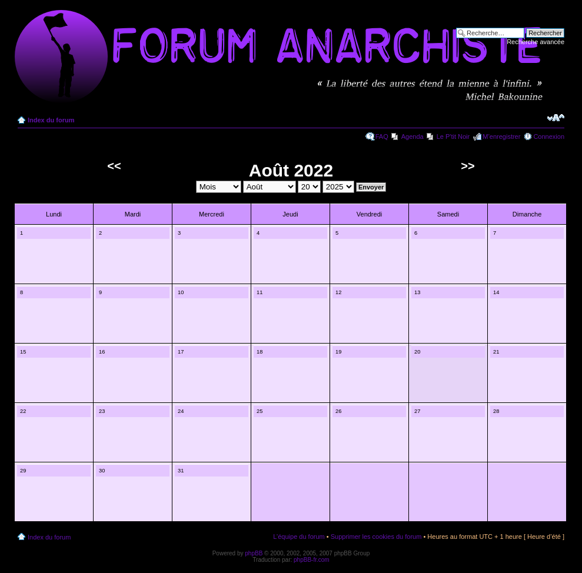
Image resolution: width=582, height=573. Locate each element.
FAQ (381, 136)
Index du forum (51, 120)
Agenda (412, 136)
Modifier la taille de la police (555, 117)
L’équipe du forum (298, 536)
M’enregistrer (501, 136)
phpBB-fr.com (312, 560)
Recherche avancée (535, 41)
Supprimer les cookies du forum (376, 536)
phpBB (253, 553)
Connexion (548, 136)
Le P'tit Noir (453, 136)
